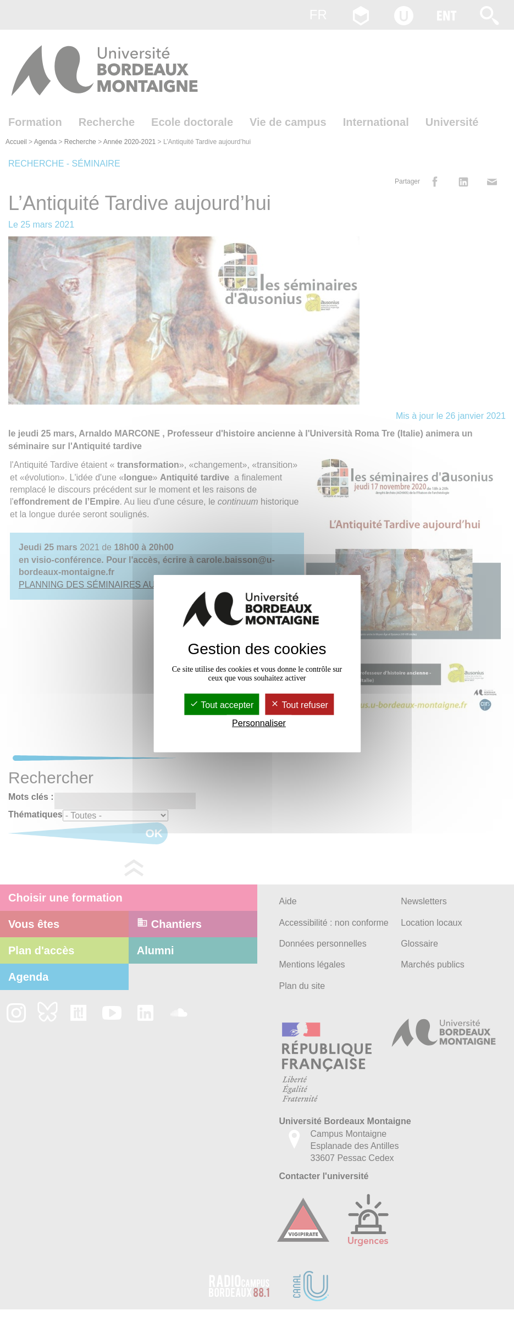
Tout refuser (299, 705)
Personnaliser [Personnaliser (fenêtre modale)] (259, 723)
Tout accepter (221, 705)
